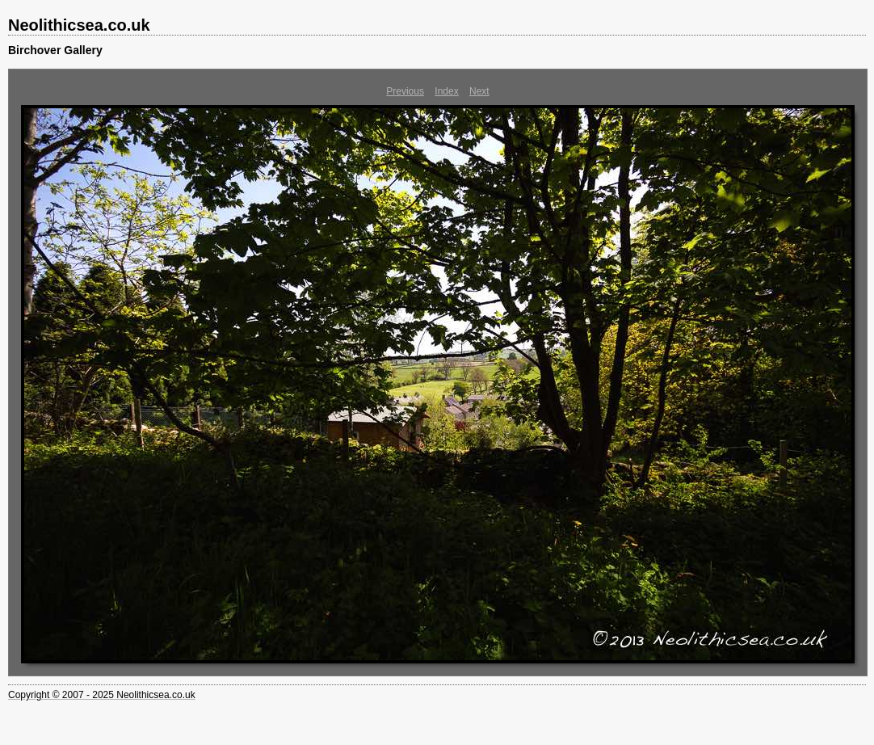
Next (479, 91)
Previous (405, 91)
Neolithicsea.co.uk (79, 25)
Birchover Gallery (55, 50)
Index (446, 91)
